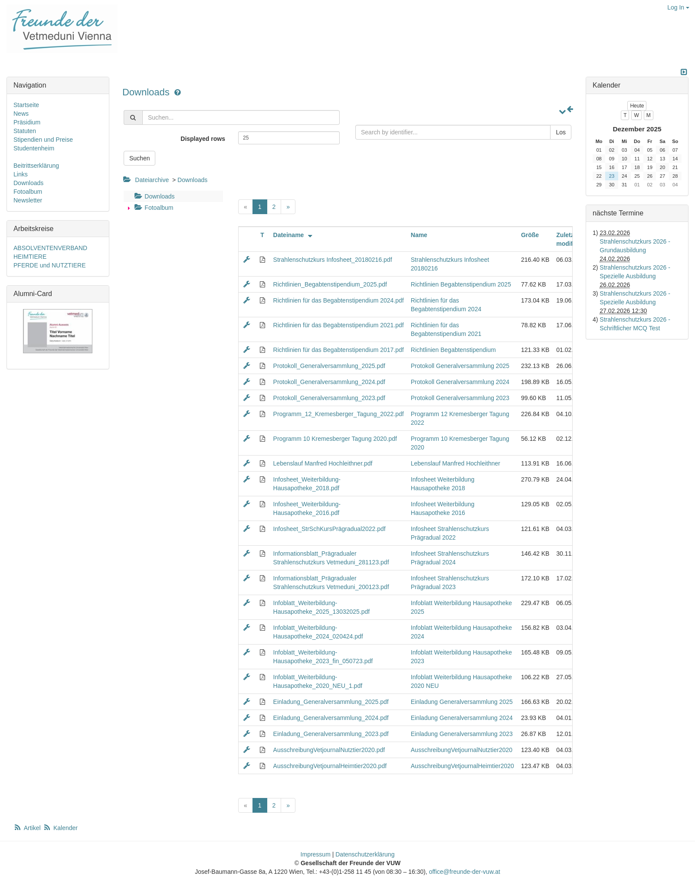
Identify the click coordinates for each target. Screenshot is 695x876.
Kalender (60, 827)
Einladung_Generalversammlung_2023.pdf (331, 733)
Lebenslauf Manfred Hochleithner (455, 463)
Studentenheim (33, 148)
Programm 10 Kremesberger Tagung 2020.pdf (335, 438)
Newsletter (27, 200)
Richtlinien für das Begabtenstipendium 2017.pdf (338, 349)
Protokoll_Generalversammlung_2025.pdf (329, 365)
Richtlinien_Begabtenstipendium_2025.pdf (330, 284)
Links (20, 174)
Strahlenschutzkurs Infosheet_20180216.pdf (332, 259)
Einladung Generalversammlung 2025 (462, 701)
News (21, 113)
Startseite (26, 104)
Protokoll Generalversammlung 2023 (460, 397)
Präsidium (26, 122)
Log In (678, 7)
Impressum (316, 854)
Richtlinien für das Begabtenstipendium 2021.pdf (338, 325)
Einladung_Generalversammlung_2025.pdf (331, 701)
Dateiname (294, 234)
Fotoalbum (153, 207)
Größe (530, 234)
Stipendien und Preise (43, 139)
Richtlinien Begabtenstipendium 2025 (461, 284)
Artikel (28, 827)
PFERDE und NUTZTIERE (49, 265)
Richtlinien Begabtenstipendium (453, 349)
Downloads (147, 92)
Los (561, 132)
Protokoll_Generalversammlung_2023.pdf (329, 397)
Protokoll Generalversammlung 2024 (460, 381)
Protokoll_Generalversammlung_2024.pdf (329, 381)
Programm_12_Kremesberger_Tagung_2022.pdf (338, 413)
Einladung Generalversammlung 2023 (462, 733)
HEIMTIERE (29, 256)
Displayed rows (202, 138)
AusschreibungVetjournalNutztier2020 (461, 749)
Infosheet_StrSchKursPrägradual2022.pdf (329, 528)
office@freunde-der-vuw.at (464, 871)
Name (419, 234)
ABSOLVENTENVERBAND (50, 247)
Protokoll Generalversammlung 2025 (460, 365)
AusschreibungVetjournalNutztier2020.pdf (329, 749)
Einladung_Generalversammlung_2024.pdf (331, 717)
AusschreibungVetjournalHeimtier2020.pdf (330, 765)
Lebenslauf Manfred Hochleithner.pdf (323, 463)
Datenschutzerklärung (364, 854)
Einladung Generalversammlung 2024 (462, 717)
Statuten (24, 130)
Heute (637, 106)
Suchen (139, 158)
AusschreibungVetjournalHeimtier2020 (462, 765)
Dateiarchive (152, 179)
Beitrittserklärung (36, 165)
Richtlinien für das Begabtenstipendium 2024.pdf (338, 300)
